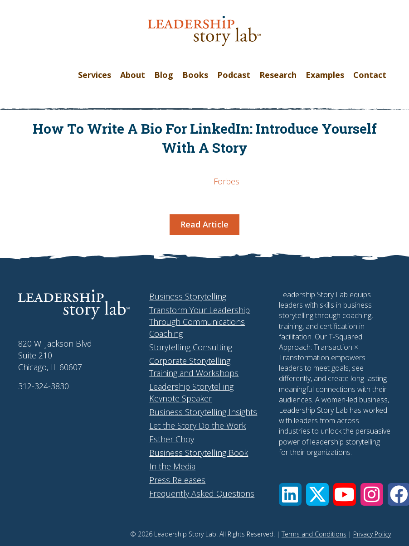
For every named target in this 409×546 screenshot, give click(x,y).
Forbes (226, 181)
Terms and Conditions (314, 534)
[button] (290, 494)
